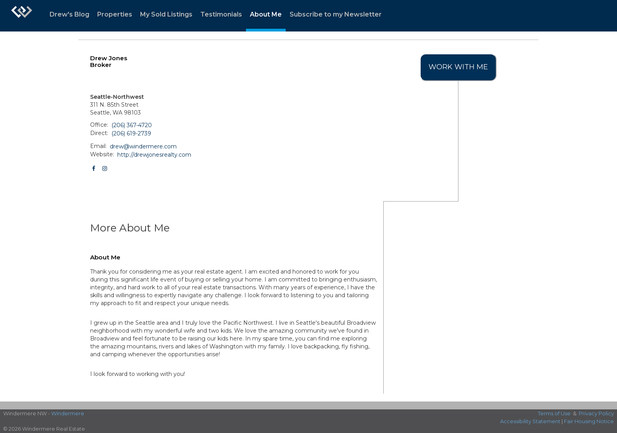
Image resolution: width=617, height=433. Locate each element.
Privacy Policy (596, 413)
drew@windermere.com (143, 146)
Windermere (67, 413)
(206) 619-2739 (131, 133)
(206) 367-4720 (131, 125)
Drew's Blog (69, 14)
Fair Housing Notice (589, 421)
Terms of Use (554, 413)
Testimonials (221, 14)
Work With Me (458, 67)
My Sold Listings (166, 14)
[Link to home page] (21, 15)
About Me (266, 14)
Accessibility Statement (530, 421)
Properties (114, 14)
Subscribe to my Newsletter (336, 14)
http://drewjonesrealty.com (154, 154)
